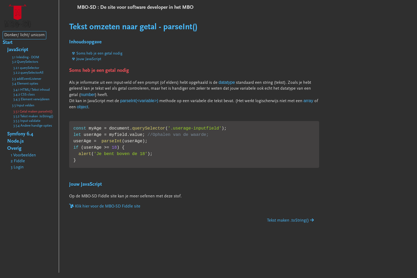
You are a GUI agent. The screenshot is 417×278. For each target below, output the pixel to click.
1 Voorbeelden (23, 155)
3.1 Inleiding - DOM (25, 57)
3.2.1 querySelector (26, 68)
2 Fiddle (18, 161)
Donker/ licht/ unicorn (24, 35)
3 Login (17, 167)
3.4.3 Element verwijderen (31, 99)
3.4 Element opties (25, 83)
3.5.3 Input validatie (26, 121)
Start (7, 42)
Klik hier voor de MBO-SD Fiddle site (104, 206)
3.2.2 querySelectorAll (28, 72)
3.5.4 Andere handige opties (32, 125)
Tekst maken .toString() (290, 220)
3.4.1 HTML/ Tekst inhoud (31, 90)
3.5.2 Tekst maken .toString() (33, 116)
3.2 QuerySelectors (25, 62)
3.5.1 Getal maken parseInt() (33, 111)
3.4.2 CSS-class (24, 94)
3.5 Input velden (23, 105)
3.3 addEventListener (26, 79)
